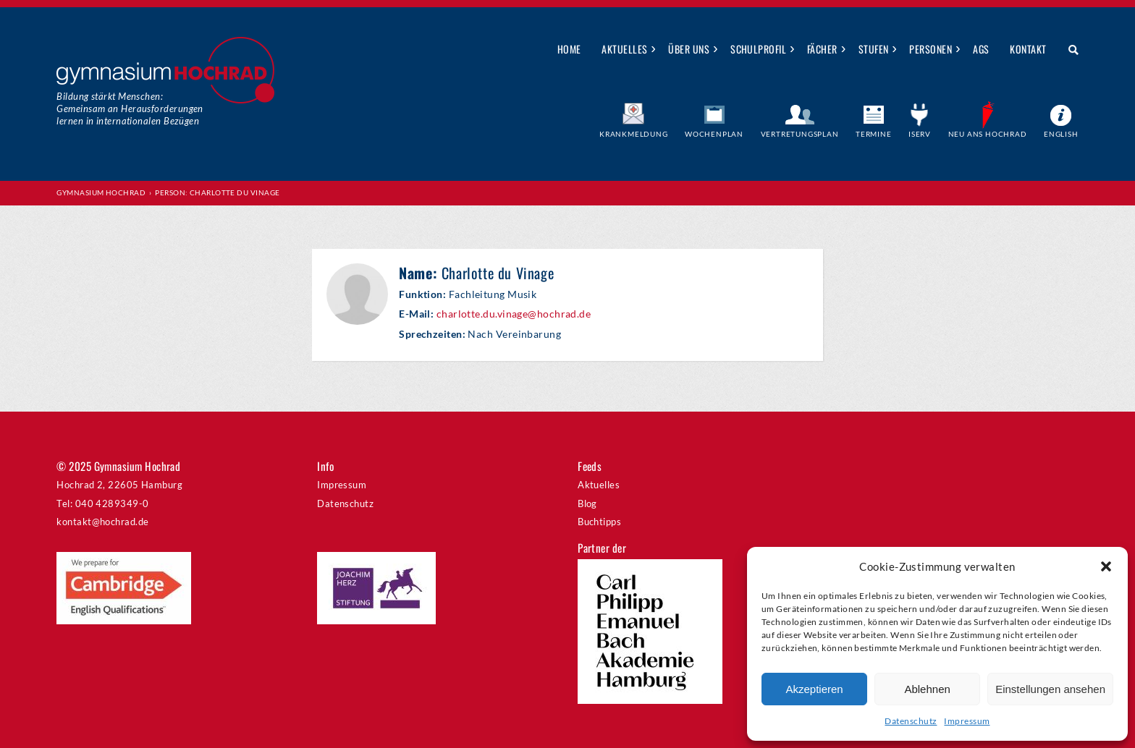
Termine (874, 133)
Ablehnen (927, 689)
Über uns (688, 48)
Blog (587, 503)
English (1061, 133)
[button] (1106, 566)
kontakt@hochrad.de (102, 521)
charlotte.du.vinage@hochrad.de (513, 313)
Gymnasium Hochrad (100, 192)
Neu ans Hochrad (987, 133)
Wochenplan (714, 133)
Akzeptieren (814, 689)
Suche (1068, 50)
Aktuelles (624, 48)
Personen (930, 48)
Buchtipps (599, 521)
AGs (981, 48)
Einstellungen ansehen (1050, 689)
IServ (919, 133)
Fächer (822, 48)
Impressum (967, 720)
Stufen (873, 48)
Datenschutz (911, 720)
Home (569, 48)
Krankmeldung (633, 133)
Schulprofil (758, 48)
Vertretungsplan (800, 133)
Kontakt (1028, 48)
